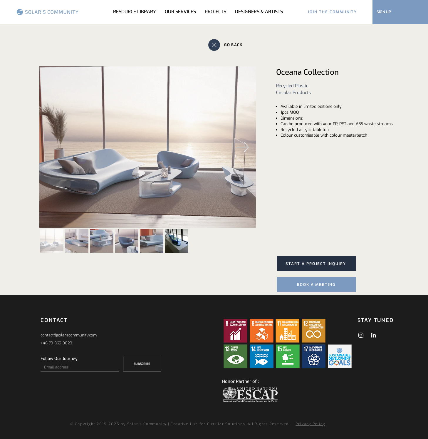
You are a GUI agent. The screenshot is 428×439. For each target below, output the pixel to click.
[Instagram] (360, 335)
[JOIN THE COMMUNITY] (332, 12)
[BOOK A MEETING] (316, 284)
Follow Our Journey (59, 359)
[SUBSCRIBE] (142, 364)
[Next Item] (242, 147)
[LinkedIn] (373, 335)
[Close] (214, 45)
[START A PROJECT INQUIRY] (316, 263)
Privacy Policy (310, 424)
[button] (215, 12)
